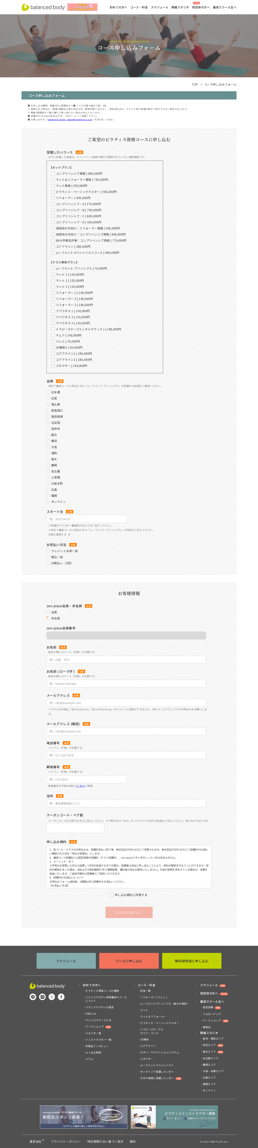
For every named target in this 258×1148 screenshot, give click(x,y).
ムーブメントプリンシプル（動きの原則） (164, 1003)
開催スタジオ (209, 1033)
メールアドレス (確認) (63, 723)
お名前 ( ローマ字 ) (61, 671)
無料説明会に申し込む (192, 960)
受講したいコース (60, 152)
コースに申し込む (129, 960)
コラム (89, 1059)
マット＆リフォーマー (153, 1016)
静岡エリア (209, 1064)
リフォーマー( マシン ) (153, 997)
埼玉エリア (213, 1045)
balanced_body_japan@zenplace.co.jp (70, 119)
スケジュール (159, 7)
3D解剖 (144, 1039)
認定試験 (212, 1007)
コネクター (146, 1058)
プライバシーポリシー (66, 1141)
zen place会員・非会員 (64, 605)
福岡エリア (209, 1084)
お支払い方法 (56, 544)
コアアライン (148, 1046)
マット (144, 1010)
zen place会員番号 (61, 628)
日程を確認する (57, 534)
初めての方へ (92, 985)
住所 (50, 795)
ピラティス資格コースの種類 (102, 990)
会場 (50, 381)
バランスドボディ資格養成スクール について (106, 999)
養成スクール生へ (212, 1001)
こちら (81, 786)
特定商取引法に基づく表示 (105, 1141)
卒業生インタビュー (97, 1046)
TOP (195, 84)
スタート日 (55, 511)
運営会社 (36, 1141)
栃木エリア (213, 1052)
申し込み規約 (56, 841)
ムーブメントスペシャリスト (157, 1065)
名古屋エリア (210, 1058)
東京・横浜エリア (213, 1038)
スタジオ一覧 (93, 1033)
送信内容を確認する (127, 912)
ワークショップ (98, 1026)
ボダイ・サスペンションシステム (159, 1052)
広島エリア (209, 1077)
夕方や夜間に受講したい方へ (157, 1078)
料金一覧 (145, 990)
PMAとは (90, 1013)
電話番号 (53, 743)
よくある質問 (93, 1052)
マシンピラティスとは (98, 1020)
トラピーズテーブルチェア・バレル (151, 1031)
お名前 (51, 647)
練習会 (207, 1027)
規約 (133, 1141)
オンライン (209, 1090)
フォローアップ (212, 1014)
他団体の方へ (201, 5)
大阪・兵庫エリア (213, 1071)
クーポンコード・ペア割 (65, 815)
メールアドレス (58, 695)
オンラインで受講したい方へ (157, 1071)
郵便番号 (53, 766)
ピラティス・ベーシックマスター (159, 1023)
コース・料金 (147, 985)
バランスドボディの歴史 (99, 1007)
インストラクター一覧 (98, 1039)
